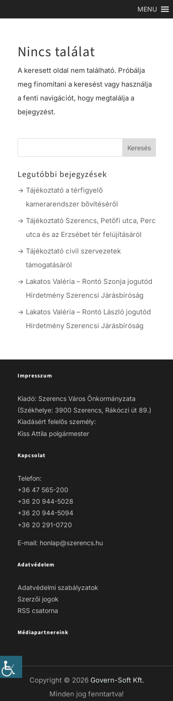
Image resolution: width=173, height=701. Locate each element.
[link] (11, 667)
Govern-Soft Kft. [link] (117, 680)
